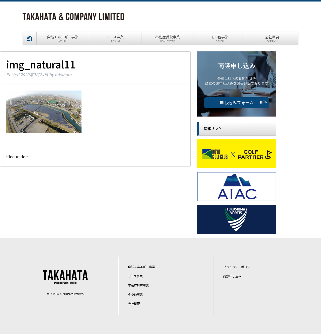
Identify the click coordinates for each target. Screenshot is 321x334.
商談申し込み (232, 276)
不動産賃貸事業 (138, 285)
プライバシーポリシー (238, 267)
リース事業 (135, 276)
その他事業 (135, 294)
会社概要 (134, 303)
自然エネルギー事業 (141, 267)
